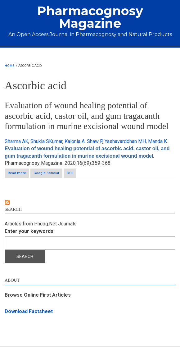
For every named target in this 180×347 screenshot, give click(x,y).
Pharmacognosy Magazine (90, 17)
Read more (18, 174)
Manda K (157, 141)
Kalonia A (75, 141)
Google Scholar (46, 173)
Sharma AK (16, 141)
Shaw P (94, 141)
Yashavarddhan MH (125, 141)
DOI (70, 173)
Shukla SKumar (46, 141)
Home (9, 65)
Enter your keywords (29, 231)
